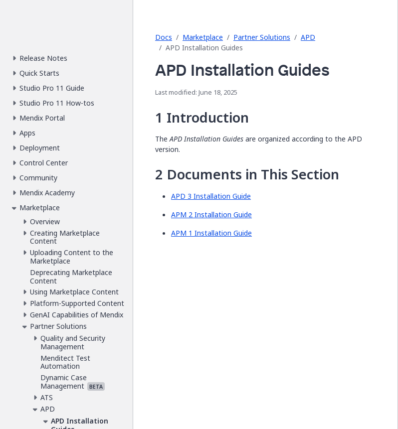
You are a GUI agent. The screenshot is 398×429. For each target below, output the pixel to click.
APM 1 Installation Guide (211, 233)
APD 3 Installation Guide (211, 196)
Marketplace (203, 37)
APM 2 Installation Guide (211, 214)
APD (308, 37)
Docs (163, 37)
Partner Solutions (261, 37)
